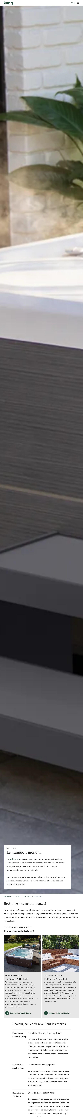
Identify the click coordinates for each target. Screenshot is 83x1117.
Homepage (7, 896)
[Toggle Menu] (78, 3)
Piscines (17, 896)
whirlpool (14, 859)
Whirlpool (27, 896)
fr (73, 3)
